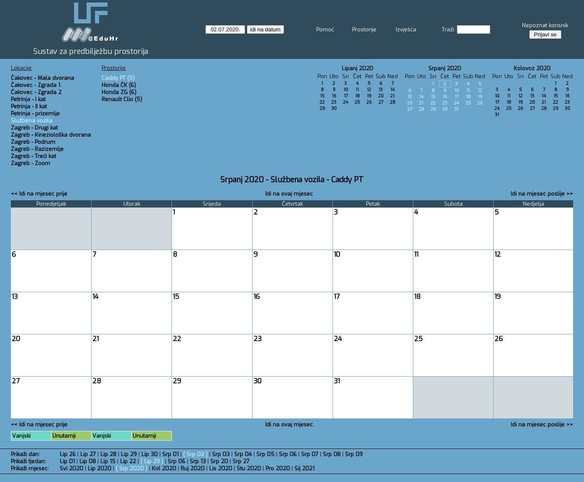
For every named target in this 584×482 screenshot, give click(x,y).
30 (334, 108)
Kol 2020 (164, 468)
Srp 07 (309, 454)
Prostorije (364, 29)
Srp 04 (243, 454)
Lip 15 (107, 461)
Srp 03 (221, 454)
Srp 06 (288, 454)
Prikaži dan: (25, 454)
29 (322, 108)
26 (369, 102)
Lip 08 (87, 461)
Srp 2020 (131, 468)
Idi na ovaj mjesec (289, 193)
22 (322, 102)
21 (392, 96)
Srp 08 (332, 454)
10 (345, 89)
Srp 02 (195, 454)
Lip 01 (67, 461)
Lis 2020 (220, 468)
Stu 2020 (249, 468)
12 (369, 89)
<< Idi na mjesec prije (39, 193)
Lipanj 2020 (357, 68)
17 (346, 96)
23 (333, 102)
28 (392, 102)
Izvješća (406, 29)
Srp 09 (354, 454)
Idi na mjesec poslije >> (542, 193)
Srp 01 (170, 454)
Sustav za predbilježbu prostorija (90, 51)
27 (381, 102)
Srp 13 (198, 461)
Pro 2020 (278, 468)
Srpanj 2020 (444, 68)
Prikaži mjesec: (30, 468)
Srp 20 (219, 461)
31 (456, 109)
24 (345, 102)
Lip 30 (149, 454)
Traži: (448, 29)
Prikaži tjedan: (28, 461)
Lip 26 (68, 454)
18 (357, 96)
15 (322, 96)
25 (357, 102)
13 (381, 89)
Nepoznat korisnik (545, 25)
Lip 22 (128, 461)
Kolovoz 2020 (532, 68)
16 (334, 96)
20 (381, 96)
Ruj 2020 (193, 468)
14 (392, 89)
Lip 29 (129, 454)
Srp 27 (241, 461)
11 (357, 89)
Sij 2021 (305, 468)
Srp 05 (265, 454)
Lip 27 (88, 454)
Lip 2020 (99, 468)
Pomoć (325, 29)
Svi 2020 (71, 468)
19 (369, 96)
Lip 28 (108, 454)
